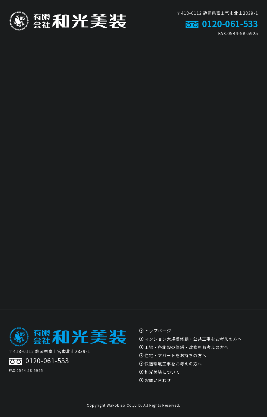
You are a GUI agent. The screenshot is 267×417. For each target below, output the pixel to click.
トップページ (155, 331)
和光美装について (159, 372)
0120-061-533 (221, 23)
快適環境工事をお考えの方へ (170, 364)
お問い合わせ (155, 380)
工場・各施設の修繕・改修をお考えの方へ (184, 347)
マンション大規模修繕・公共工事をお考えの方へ (190, 339)
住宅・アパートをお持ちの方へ (173, 355)
